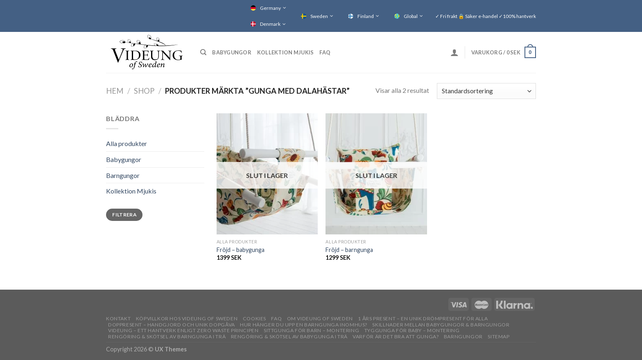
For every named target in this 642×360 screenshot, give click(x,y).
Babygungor (231, 52)
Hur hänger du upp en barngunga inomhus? (303, 325)
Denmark (270, 24)
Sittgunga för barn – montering (311, 330)
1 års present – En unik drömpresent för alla (423, 318)
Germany (270, 8)
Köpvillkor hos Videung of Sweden (187, 318)
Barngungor (123, 175)
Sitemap (498, 336)
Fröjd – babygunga (240, 249)
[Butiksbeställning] (486, 91)
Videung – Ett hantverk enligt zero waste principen (183, 330)
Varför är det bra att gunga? (396, 336)
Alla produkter (126, 143)
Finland (365, 16)
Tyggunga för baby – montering (412, 330)
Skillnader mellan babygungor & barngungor (440, 325)
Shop (144, 90)
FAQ (324, 52)
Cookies (254, 318)
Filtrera (124, 215)
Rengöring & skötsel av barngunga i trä (167, 336)
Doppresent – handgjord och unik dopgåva (171, 325)
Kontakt (118, 318)
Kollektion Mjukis (285, 52)
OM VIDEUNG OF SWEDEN (320, 318)
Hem (114, 90)
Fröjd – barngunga (349, 249)
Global (411, 16)
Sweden (319, 16)
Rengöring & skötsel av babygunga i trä (289, 336)
